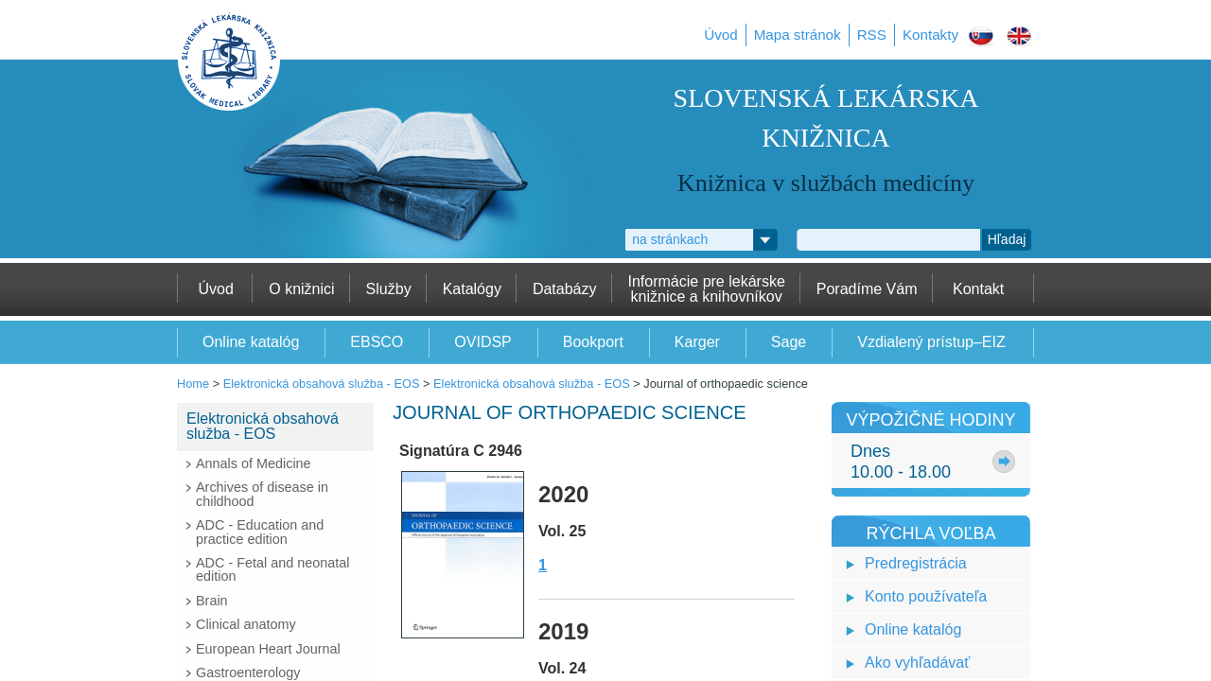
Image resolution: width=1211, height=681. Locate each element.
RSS (871, 34)
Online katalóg (913, 629)
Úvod (720, 34)
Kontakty (930, 34)
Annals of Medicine (253, 463)
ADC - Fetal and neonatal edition (272, 569)
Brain (212, 600)
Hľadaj (1007, 239)
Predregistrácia (916, 563)
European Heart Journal (268, 648)
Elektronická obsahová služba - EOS (321, 383)
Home (193, 383)
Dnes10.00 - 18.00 (901, 461)
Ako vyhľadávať (917, 663)
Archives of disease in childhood (262, 494)
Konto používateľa (926, 596)
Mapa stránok (797, 34)
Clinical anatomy (246, 624)
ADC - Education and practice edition (260, 531)
